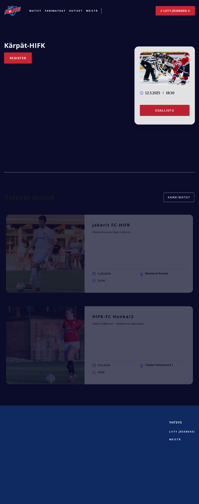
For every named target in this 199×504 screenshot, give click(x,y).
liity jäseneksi (182, 431)
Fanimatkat (55, 10)
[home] (12, 11)
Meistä (92, 10)
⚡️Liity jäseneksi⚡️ (175, 11)
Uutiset (76, 10)
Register (18, 58)
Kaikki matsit (177, 199)
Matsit (35, 10)
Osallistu (164, 110)
